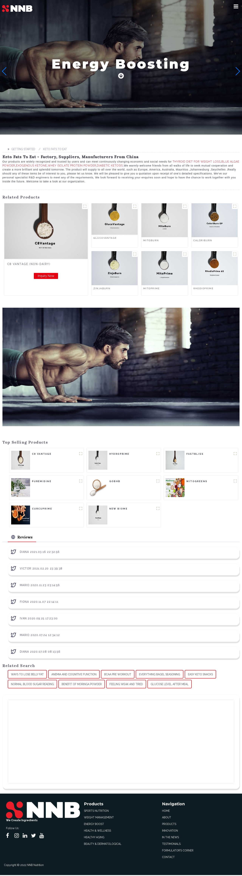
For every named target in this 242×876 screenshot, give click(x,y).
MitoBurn (151, 240)
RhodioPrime (203, 288)
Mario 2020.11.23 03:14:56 (40, 586)
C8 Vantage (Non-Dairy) (28, 264)
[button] (236, 6)
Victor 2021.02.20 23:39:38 (41, 569)
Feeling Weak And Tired (126, 685)
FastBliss (194, 454)
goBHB (114, 481)
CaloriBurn (202, 240)
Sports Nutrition (96, 811)
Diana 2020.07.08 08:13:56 (40, 652)
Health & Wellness (97, 831)
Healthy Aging (94, 838)
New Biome (118, 509)
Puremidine (41, 481)
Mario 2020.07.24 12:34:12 (40, 636)
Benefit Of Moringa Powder (82, 685)
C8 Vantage (41, 454)
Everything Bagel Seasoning (159, 675)
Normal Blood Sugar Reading (32, 685)
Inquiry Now (46, 276)
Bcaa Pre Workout (117, 675)
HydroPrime (119, 454)
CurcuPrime (42, 509)
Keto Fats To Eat (55, 149)
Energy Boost (94, 824)
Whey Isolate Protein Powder (72, 165)
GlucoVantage (105, 238)
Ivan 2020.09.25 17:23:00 (39, 619)
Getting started (23, 149)
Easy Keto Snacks (200, 675)
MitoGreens (196, 481)
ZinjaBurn (102, 288)
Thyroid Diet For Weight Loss (196, 161)
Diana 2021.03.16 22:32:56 (40, 553)
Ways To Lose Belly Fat (27, 675)
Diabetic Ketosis (110, 165)
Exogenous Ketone (31, 165)
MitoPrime (151, 288)
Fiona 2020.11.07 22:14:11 (39, 602)
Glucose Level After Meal (169, 685)
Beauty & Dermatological (102, 844)
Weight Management (99, 818)
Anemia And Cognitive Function (73, 675)
